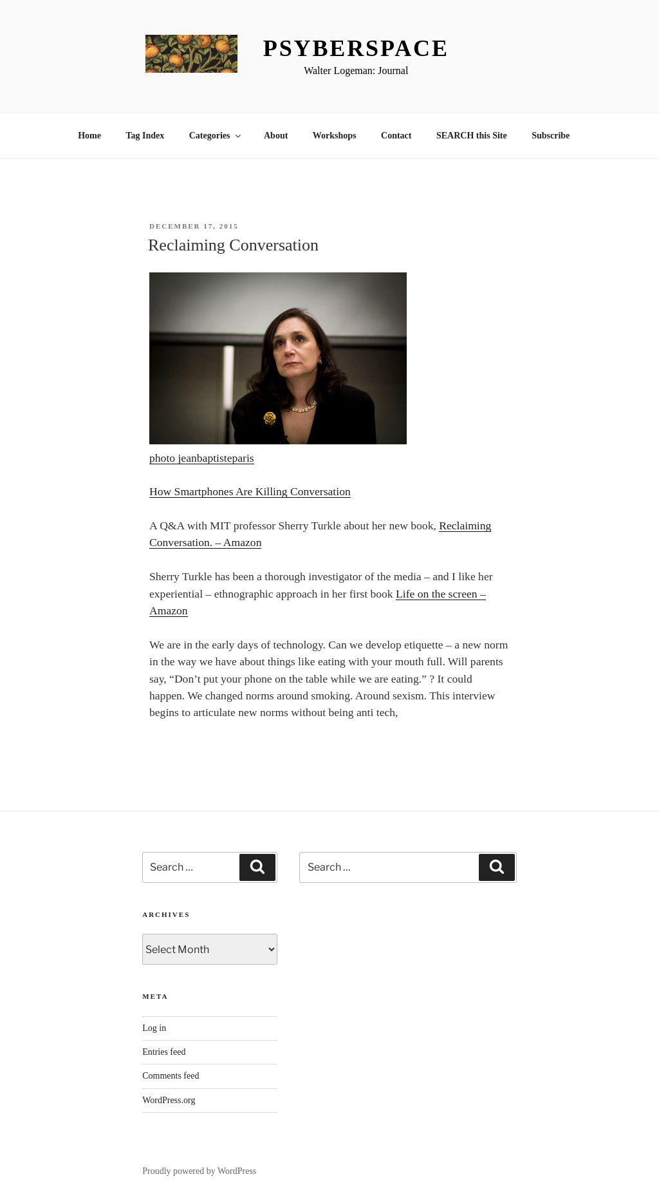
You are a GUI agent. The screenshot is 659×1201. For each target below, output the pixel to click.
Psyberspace (356, 48)
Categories (216, 135)
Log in (154, 1028)
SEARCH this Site (471, 135)
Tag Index (144, 135)
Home (89, 135)
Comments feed (170, 1076)
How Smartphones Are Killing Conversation (250, 491)
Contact (396, 135)
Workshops (335, 135)
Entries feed (163, 1052)
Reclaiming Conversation (233, 245)
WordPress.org (168, 1100)
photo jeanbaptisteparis (201, 457)
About (276, 135)
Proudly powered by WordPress (199, 1171)
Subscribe (551, 135)
